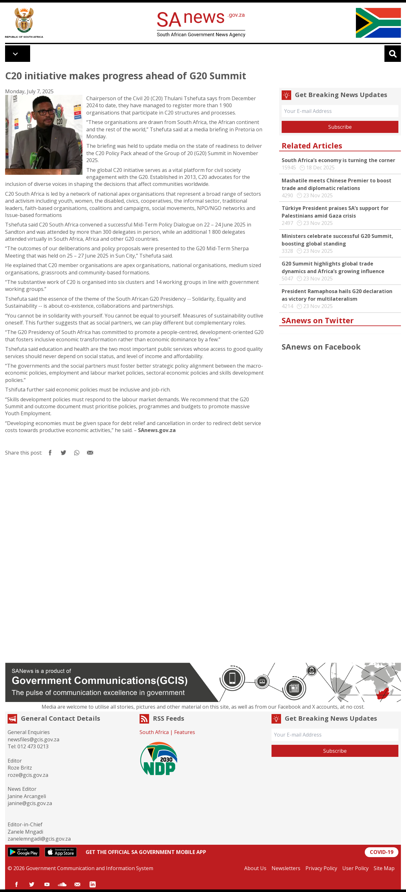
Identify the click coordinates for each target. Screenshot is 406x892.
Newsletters (286, 868)
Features (184, 732)
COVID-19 (381, 852)
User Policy (355, 868)
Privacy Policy (321, 868)
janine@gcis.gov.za (30, 803)
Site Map (384, 868)
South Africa (154, 732)
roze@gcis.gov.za (28, 774)
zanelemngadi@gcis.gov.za (39, 838)
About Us (255, 868)
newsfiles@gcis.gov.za (33, 739)
